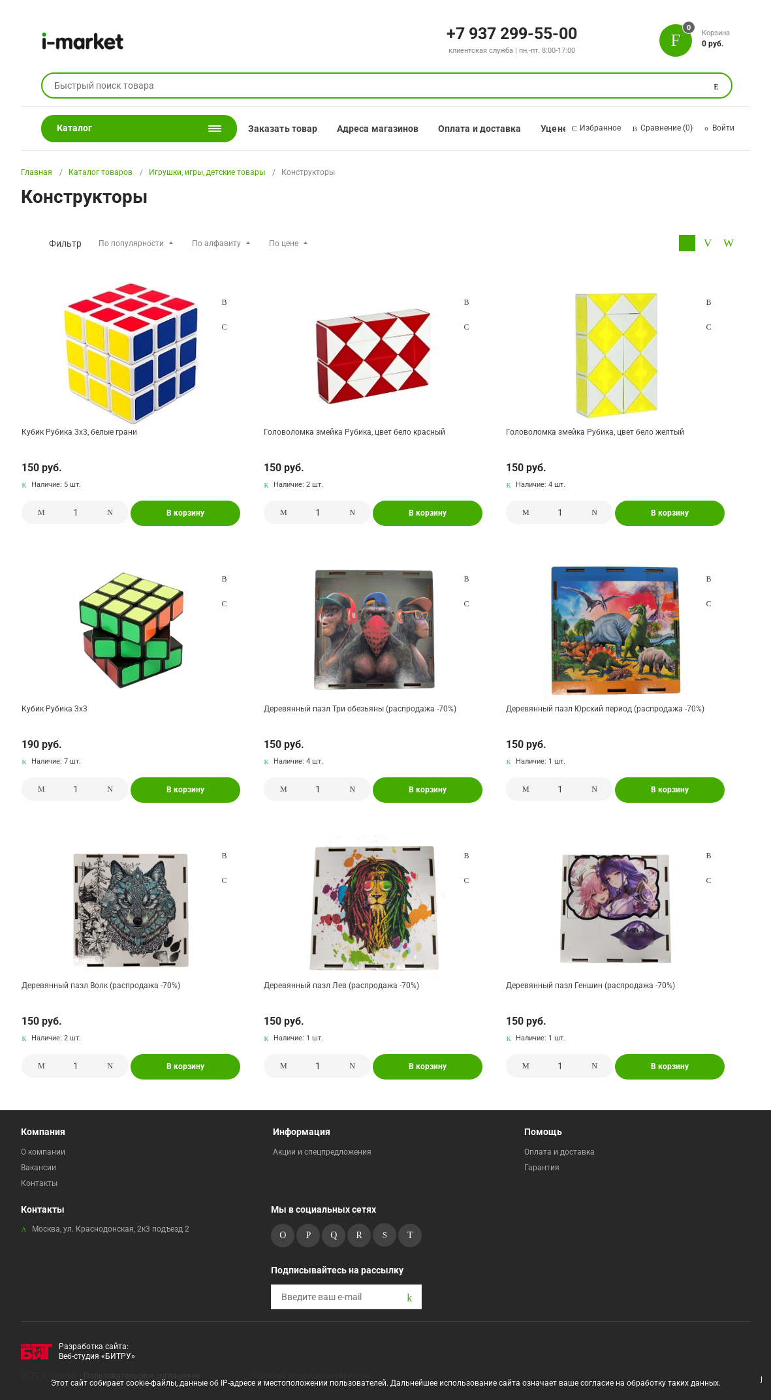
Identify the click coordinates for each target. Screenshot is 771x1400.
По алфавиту (216, 243)
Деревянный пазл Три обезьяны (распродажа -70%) (360, 708)
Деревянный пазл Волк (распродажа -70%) (101, 985)
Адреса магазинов (377, 128)
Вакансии (38, 1167)
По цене (283, 243)
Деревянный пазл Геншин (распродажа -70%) (590, 985)
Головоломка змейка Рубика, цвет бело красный (354, 432)
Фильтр (65, 243)
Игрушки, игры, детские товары (207, 172)
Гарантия (541, 1167)
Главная (36, 172)
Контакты (39, 1183)
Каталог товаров (101, 172)
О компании (43, 1152)
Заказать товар (282, 128)
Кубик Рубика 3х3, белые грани (79, 432)
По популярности (131, 243)
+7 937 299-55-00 (512, 32)
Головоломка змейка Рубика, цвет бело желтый (595, 432)
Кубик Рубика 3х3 (54, 708)
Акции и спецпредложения (322, 1152)
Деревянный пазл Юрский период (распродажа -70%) (605, 708)
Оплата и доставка (479, 128)
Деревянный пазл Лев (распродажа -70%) (341, 985)
